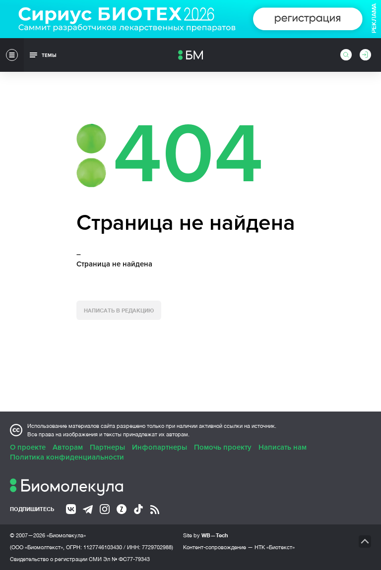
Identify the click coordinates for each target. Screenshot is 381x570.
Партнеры (107, 447)
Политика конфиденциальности (67, 457)
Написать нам (282, 447)
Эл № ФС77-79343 (126, 559)
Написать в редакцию (119, 310)
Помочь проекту (223, 447)
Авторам (68, 447)
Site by (205, 535)
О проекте (28, 447)
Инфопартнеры (159, 447)
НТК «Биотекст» (274, 547)
